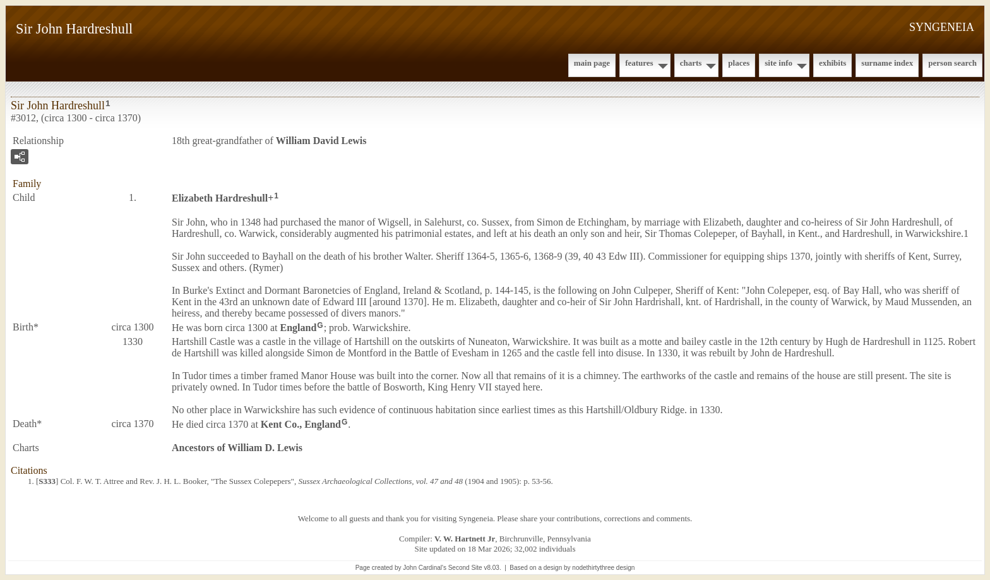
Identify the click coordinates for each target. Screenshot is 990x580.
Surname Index (887, 63)
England (298, 327)
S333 (47, 481)
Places (738, 63)
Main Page (592, 63)
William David (321, 140)
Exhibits (832, 63)
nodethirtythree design (603, 567)
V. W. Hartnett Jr (464, 538)
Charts (691, 63)
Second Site (465, 567)
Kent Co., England (301, 423)
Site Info (778, 63)
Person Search (952, 63)
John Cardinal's (424, 567)
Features (639, 63)
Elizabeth (220, 198)
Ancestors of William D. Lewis (237, 447)
